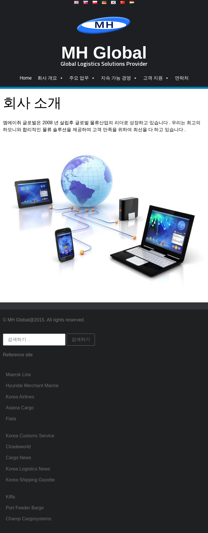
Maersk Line (18, 374)
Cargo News (18, 457)
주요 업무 (82, 78)
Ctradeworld (18, 446)
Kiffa (10, 496)
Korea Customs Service (30, 435)
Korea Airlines (20, 396)
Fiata (11, 418)
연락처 (182, 78)
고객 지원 (156, 78)
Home (26, 78)
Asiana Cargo (20, 407)
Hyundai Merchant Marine (32, 385)
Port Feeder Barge (25, 507)
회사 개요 (50, 78)
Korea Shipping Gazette (30, 479)
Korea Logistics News (28, 468)
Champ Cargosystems (28, 518)
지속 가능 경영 (119, 78)
